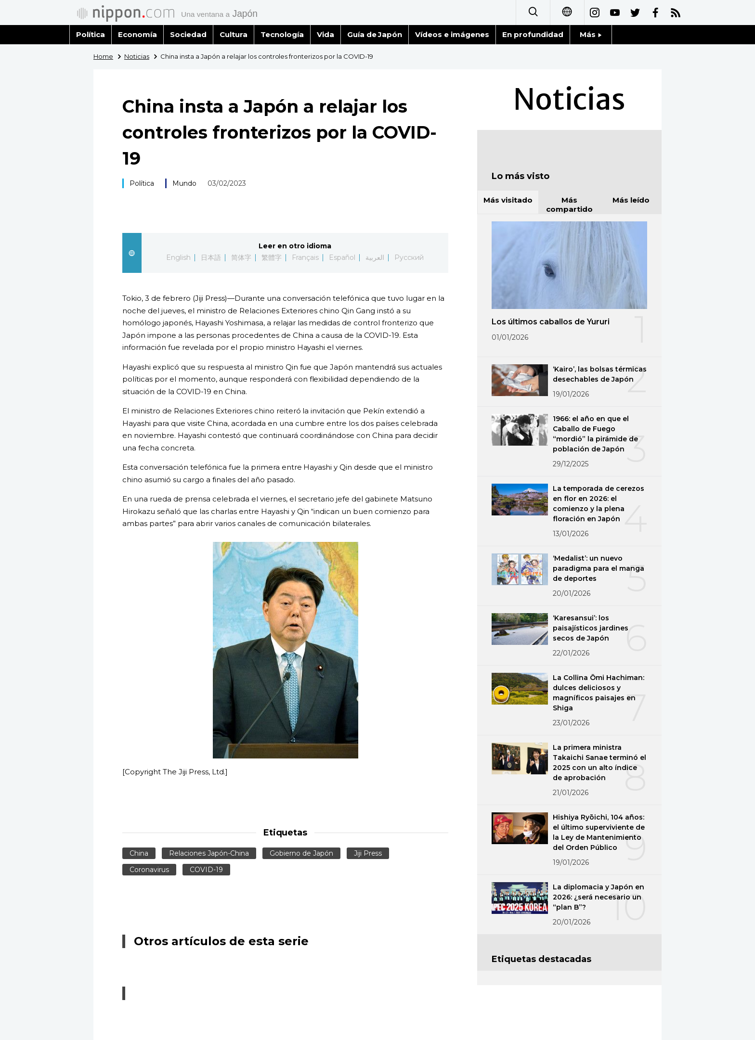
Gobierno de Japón (301, 853)
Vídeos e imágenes (452, 34)
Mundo (184, 183)
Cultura (233, 34)
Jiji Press (368, 853)
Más (591, 34)
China (139, 853)
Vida (325, 34)
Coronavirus (149, 869)
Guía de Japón (375, 34)
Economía (137, 34)
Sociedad (188, 34)
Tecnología (282, 34)
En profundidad (532, 34)
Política (90, 34)
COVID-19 (206, 869)
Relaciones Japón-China (209, 853)
